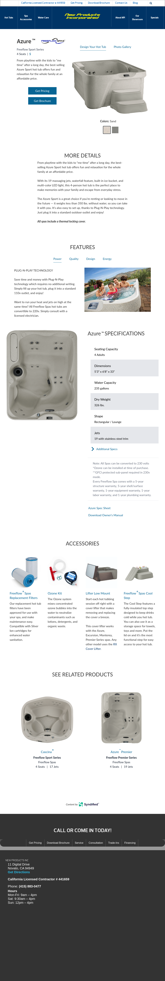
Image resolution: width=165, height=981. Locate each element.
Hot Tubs (9, 17)
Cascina (47, 752)
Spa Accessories (26, 18)
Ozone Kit (55, 593)
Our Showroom (137, 18)
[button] (107, 130)
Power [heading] (57, 259)
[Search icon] (151, 3)
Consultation (96, 842)
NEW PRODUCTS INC (17, 860)
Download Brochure (99, 3)
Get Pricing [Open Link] (42, 91)
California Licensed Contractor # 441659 (43, 3)
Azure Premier (121, 752)
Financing (130, 842)
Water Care (43, 17)
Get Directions (19, 872)
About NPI (120, 17)
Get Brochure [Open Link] (42, 101)
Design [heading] (90, 259)
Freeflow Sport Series (47, 757)
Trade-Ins (113, 842)
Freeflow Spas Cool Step (138, 595)
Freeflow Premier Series (121, 757)
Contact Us (121, 3)
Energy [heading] (107, 259)
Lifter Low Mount (98, 593)
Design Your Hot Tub (93, 47)
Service (79, 842)
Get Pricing (76, 3)
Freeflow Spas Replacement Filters (24, 595)
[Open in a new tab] (123, 508)
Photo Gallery (122, 47)
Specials (155, 17)
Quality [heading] (74, 259)
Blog (135, 3)
